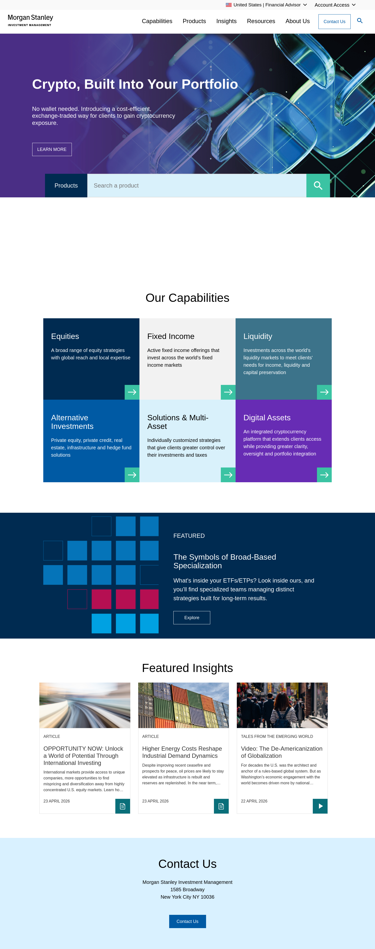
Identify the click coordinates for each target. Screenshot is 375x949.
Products (194, 21)
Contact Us (334, 21)
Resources (261, 21)
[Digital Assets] (284, 440)
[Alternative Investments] (91, 441)
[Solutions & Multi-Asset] (187, 441)
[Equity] (91, 351)
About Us (297, 21)
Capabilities (157, 21)
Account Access (332, 5)
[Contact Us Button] (334, 21)
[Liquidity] (284, 359)
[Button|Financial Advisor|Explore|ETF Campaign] (191, 617)
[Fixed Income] (187, 355)
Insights (226, 21)
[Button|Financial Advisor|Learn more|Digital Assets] (52, 149)
